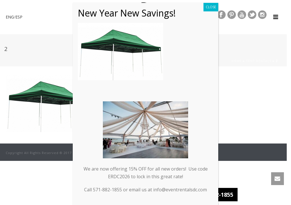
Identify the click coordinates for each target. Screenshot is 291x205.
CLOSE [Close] (211, 5)
